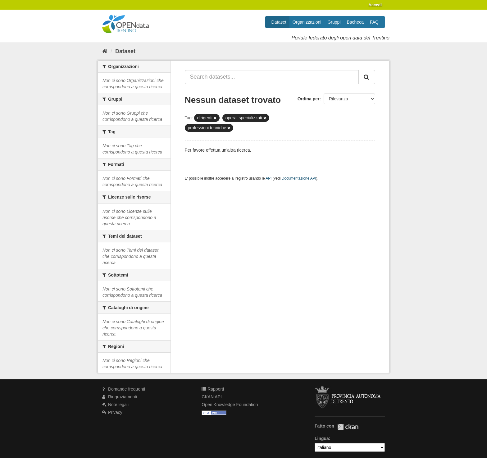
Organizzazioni (307, 22)
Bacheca (355, 22)
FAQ (374, 22)
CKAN (347, 427)
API (268, 178)
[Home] (104, 51)
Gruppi (333, 22)
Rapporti (213, 389)
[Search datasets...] (272, 77)
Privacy (112, 412)
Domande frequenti (123, 389)
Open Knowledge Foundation (230, 404)
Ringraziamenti (119, 396)
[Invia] (366, 77)
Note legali (115, 404)
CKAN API (212, 396)
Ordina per (309, 98)
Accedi (375, 4)
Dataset (278, 22)
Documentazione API (299, 178)
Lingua (322, 438)
